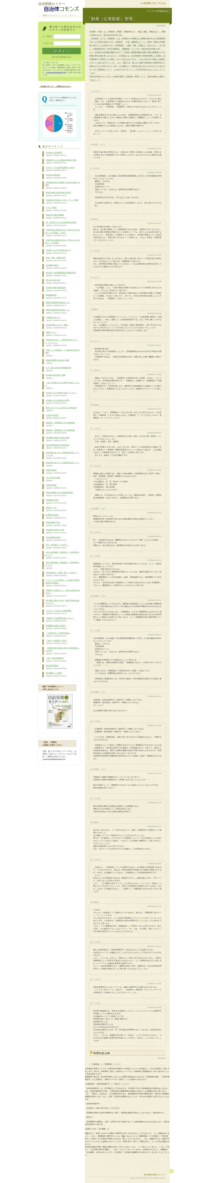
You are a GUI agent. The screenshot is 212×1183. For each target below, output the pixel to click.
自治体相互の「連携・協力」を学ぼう (61, 574)
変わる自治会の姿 (56, 281)
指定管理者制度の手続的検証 (57, 446)
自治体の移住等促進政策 (56, 289)
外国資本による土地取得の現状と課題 (60, 161)
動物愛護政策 (56, 296)
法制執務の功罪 (56, 501)
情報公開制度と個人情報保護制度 (59, 494)
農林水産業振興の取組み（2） (57, 304)
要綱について (56, 333)
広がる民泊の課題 (52, 479)
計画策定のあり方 (56, 318)
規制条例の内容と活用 (56, 531)
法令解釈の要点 (56, 266)
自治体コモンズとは (154, 3)
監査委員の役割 (56, 516)
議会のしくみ (56, 509)
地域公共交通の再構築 (56, 216)
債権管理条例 (56, 471)
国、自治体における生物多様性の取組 (60, 223)
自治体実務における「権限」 (57, 326)
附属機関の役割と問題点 (56, 627)
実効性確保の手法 (56, 523)
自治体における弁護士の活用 (57, 401)
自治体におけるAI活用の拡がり (58, 251)
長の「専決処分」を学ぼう (57, 546)
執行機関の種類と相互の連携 (57, 439)
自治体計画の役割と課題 (55, 376)
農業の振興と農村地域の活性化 (58, 194)
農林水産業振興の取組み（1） (57, 311)
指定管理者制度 (56, 667)
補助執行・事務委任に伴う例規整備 (60, 424)
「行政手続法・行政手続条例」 (58, 634)
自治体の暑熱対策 (56, 176)
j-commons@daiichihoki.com (55, 72)
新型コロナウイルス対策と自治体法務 (60, 409)
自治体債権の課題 (56, 538)
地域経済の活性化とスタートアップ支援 (61, 201)
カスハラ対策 (56, 209)
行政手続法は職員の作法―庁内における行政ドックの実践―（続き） (62, 233)
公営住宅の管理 (56, 416)
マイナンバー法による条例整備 (59, 612)
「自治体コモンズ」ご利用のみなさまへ (55, 86)
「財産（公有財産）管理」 (56, 642)
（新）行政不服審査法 (56, 659)
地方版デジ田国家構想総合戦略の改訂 (60, 274)
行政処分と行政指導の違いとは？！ (60, 619)
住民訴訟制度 (56, 486)
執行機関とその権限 (56, 674)
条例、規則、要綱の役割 (56, 259)
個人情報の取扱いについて (155, 1175)
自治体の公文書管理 (56, 154)
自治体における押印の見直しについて (60, 394)
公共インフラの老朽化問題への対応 (60, 169)
